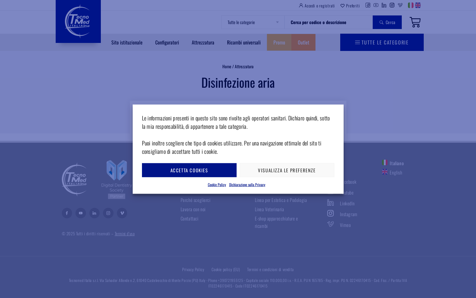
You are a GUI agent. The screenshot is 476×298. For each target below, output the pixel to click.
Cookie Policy (217, 184)
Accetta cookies (189, 170)
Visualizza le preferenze (286, 170)
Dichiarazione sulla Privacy (247, 184)
